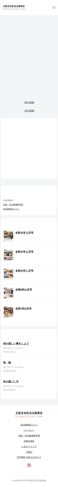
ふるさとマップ (29, 446)
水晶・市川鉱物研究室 (13, 204)
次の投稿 (29, 110)
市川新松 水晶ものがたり (29, 457)
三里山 (29, 452)
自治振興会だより (11, 209)
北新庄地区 (29, 441)
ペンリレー (8, 200)
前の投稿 (29, 102)
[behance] (29, 465)
